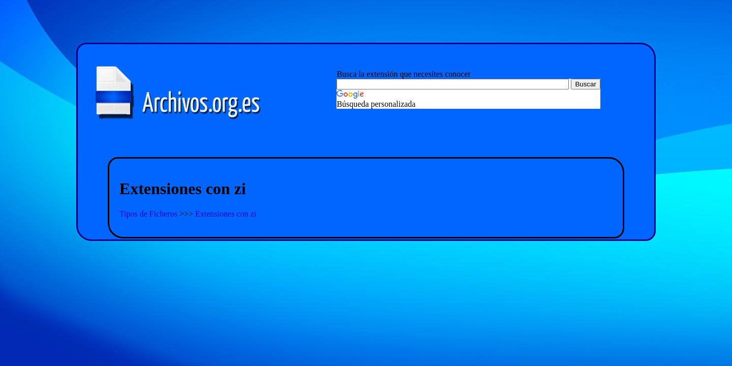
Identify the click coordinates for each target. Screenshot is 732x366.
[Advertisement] (366, 145)
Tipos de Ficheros (149, 213)
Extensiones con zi (225, 213)
